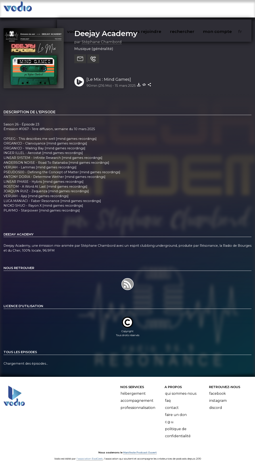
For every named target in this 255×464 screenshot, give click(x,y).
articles (122, 8)
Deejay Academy (105, 29)
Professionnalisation (138, 403)
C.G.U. (169, 418)
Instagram (218, 396)
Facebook (217, 389)
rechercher (190, 8)
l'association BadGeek (90, 454)
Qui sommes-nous (180, 389)
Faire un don (176, 410)
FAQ (168, 396)
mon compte (224, 8)
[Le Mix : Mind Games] (108, 74)
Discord (215, 403)
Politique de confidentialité (178, 428)
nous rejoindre (154, 8)
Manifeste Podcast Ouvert (140, 448)
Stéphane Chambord (102, 37)
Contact (172, 403)
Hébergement (133, 389)
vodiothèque (92, 8)
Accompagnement (137, 396)
